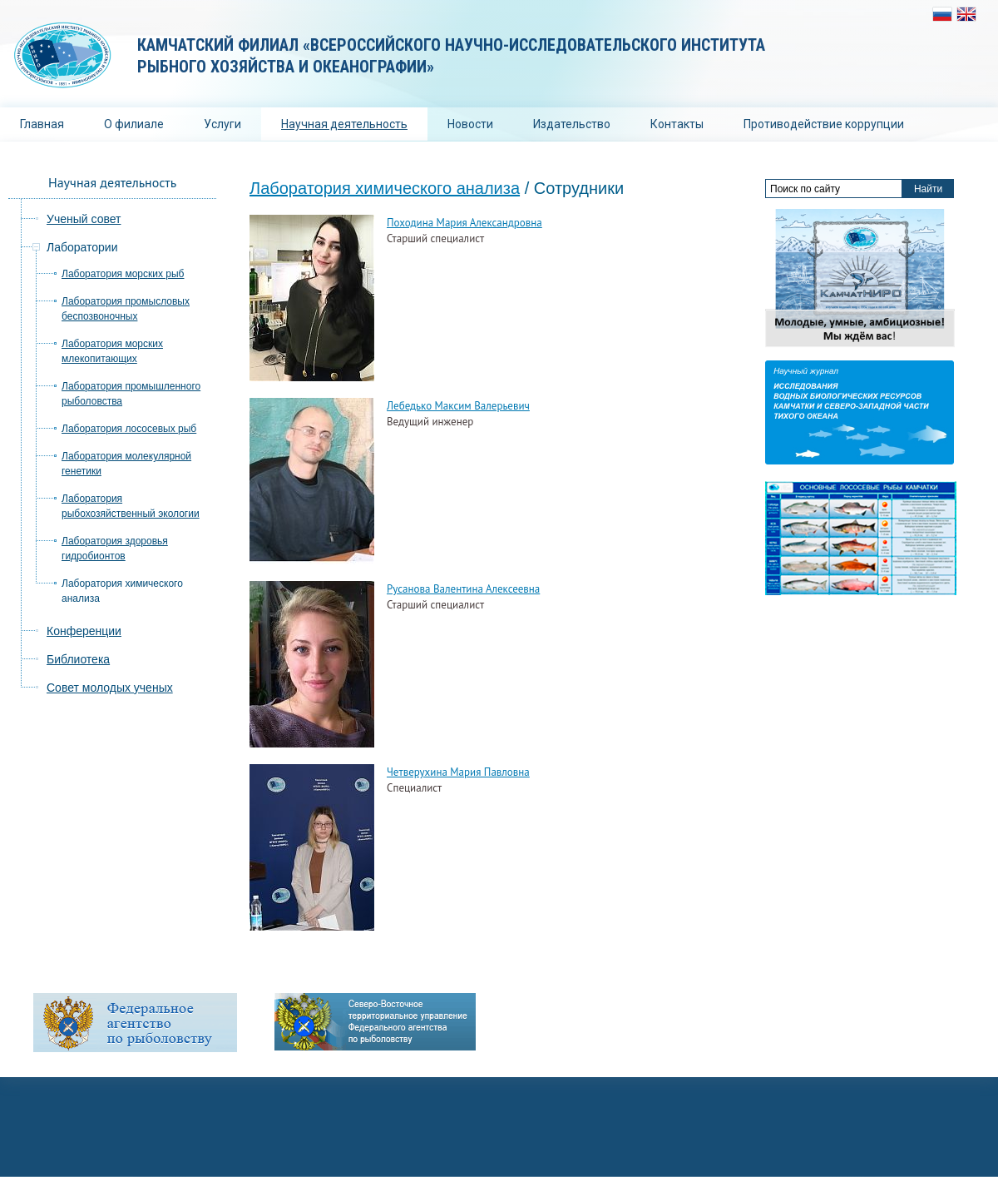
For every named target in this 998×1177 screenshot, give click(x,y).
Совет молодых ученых (110, 687)
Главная (42, 124)
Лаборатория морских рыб (123, 274)
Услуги (222, 124)
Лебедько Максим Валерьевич (458, 406)
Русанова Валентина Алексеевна (463, 589)
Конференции (84, 631)
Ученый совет (84, 219)
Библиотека (78, 659)
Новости (470, 124)
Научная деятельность (344, 124)
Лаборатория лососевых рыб (129, 429)
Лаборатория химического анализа (385, 188)
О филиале (134, 124)
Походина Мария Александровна (464, 223)
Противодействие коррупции (824, 124)
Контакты (677, 124)
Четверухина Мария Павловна (458, 772)
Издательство (571, 124)
